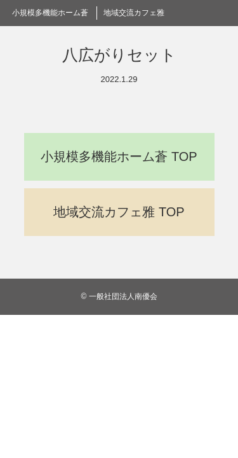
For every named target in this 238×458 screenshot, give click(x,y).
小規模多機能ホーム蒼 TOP (119, 156)
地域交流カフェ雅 (133, 12)
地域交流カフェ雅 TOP (118, 212)
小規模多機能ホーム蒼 (50, 12)
